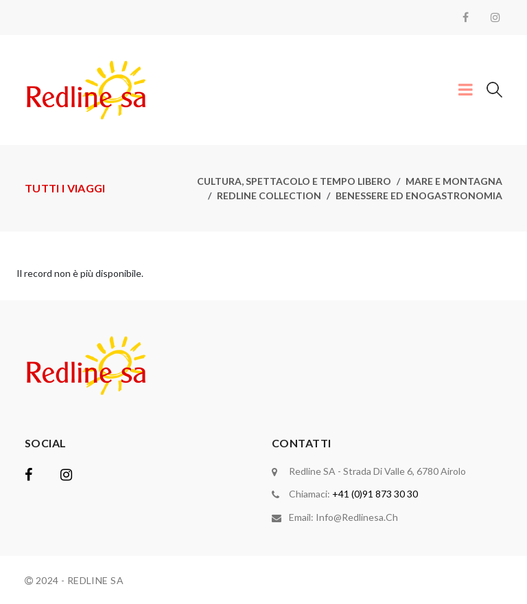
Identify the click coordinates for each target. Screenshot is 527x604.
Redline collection (269, 195)
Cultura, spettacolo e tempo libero (294, 181)
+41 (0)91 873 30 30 (375, 494)
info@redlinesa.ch (357, 516)
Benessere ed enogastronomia (419, 195)
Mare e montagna (454, 181)
